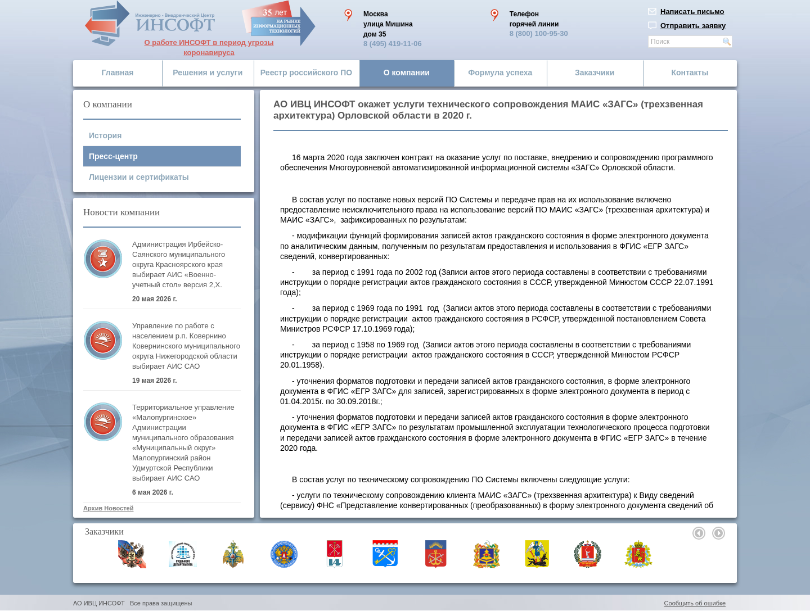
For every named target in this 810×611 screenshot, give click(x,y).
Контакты (689, 72)
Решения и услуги (207, 72)
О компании (407, 72)
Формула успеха (500, 72)
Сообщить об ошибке (695, 603)
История (105, 135)
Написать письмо (692, 11)
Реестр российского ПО (306, 72)
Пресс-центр (113, 156)
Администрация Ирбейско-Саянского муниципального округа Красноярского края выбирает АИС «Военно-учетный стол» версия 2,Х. (178, 264)
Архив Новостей (108, 508)
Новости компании (121, 212)
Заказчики (594, 72)
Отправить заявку (693, 25)
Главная (118, 72)
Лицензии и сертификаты (139, 177)
